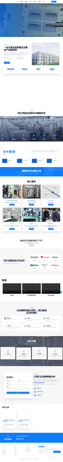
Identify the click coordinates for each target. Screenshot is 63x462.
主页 (17, 1)
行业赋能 (21, 1)
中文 (43, 1)
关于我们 (35, 1)
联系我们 (39, 1)
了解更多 (12, 204)
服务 (31, 1)
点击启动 (31, 245)
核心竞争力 (26, 1)
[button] (53, 2)
